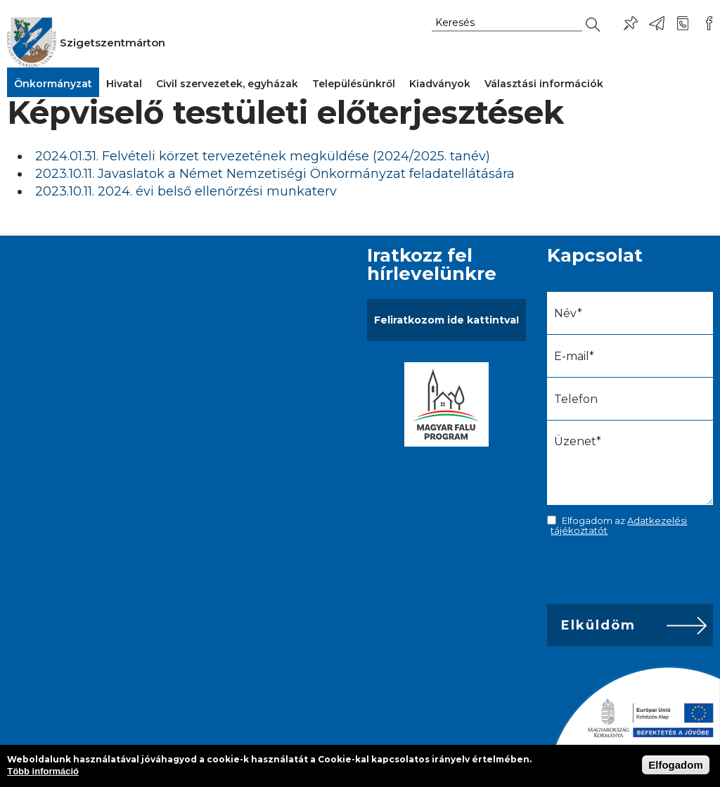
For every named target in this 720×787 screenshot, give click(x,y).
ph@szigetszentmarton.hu (656, 23)
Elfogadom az (619, 525)
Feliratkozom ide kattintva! (446, 320)
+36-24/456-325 (682, 23)
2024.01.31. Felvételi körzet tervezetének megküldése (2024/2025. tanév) (262, 156)
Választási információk (543, 83)
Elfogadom (675, 765)
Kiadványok (439, 83)
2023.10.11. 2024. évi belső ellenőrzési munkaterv (186, 191)
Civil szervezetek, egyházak (227, 83)
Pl (630, 23)
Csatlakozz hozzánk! (708, 23)
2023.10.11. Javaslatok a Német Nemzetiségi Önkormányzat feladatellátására (275, 173)
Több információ (43, 771)
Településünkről (353, 83)
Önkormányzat (53, 83)
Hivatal (124, 83)
